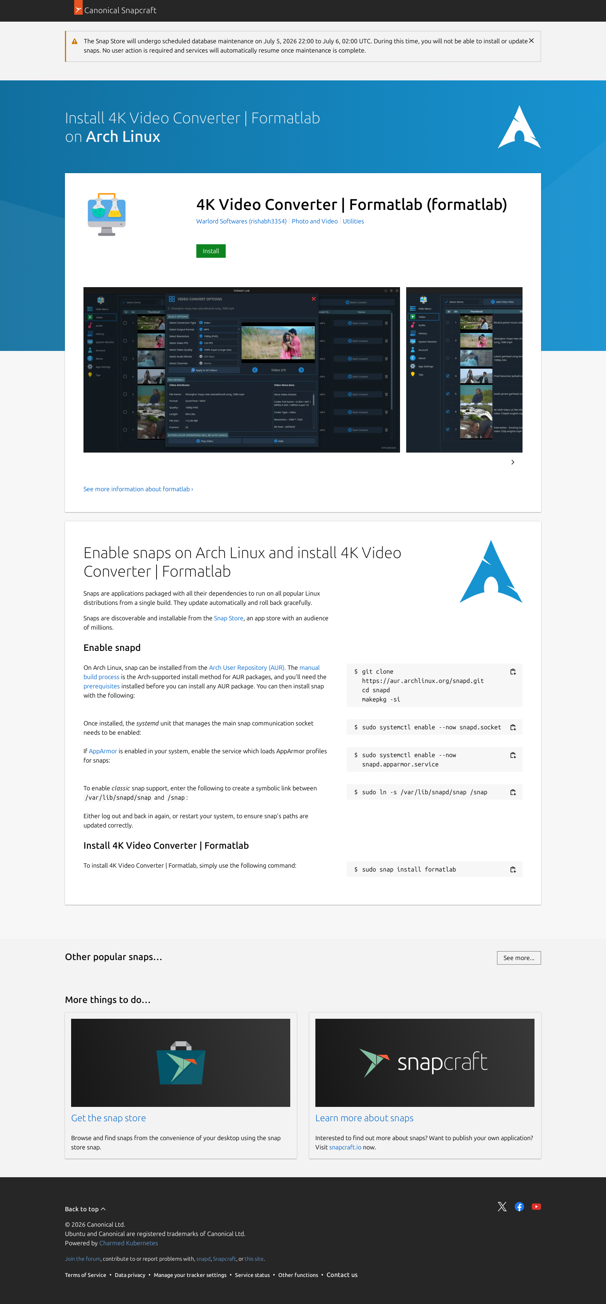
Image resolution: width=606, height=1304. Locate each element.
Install (211, 250)
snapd (203, 1259)
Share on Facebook (519, 1206)
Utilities (353, 221)
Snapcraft (224, 1259)
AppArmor (103, 750)
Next (513, 462)
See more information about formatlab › (138, 488)
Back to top (85, 1208)
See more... (519, 957)
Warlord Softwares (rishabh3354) (242, 221)
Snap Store (228, 618)
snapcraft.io (345, 1147)
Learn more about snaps (364, 1118)
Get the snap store (108, 1118)
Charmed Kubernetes (128, 1242)
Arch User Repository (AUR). (247, 667)
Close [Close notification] (531, 40)
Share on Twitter (502, 1206)
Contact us (342, 1274)
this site (254, 1259)
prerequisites (101, 686)
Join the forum (82, 1259)
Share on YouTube (536, 1206)
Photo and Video (315, 221)
